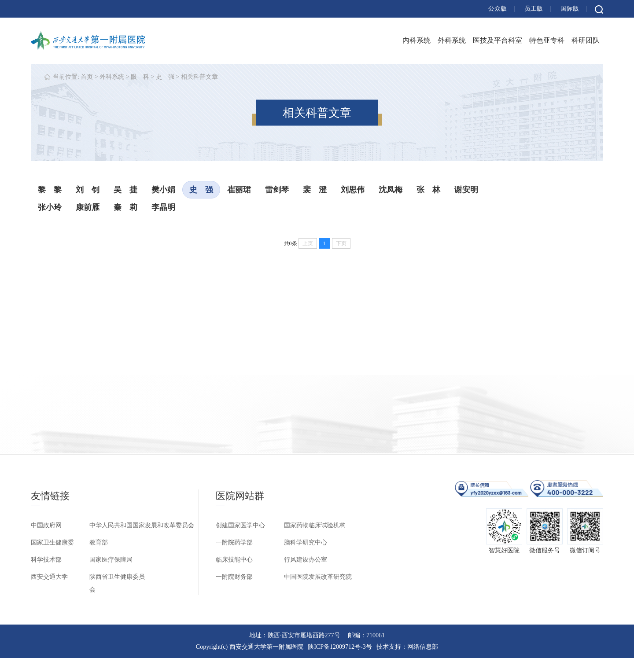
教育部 (98, 542)
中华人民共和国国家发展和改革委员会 (141, 525)
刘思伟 (353, 189)
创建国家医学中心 (240, 525)
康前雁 (88, 207)
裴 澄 (315, 189)
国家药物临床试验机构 (315, 525)
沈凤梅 (390, 189)
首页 (87, 77)
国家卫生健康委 (52, 542)
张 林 (428, 189)
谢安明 (466, 189)
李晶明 (163, 207)
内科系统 (416, 40)
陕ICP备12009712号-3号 (340, 646)
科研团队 (585, 40)
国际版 (569, 8)
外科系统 (452, 40)
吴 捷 (125, 189)
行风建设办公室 (305, 559)
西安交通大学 (49, 576)
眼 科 (140, 77)
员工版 (533, 8)
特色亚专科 (546, 40)
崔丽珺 (239, 189)
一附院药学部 (234, 542)
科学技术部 (46, 559)
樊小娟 (163, 189)
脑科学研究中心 (305, 542)
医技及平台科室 (497, 40)
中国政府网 (46, 525)
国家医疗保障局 (111, 559)
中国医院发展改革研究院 (318, 576)
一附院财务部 (234, 576)
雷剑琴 (277, 189)
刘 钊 (88, 189)
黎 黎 (50, 189)
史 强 (165, 77)
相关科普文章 (199, 77)
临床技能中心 (234, 559)
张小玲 (50, 207)
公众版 (497, 8)
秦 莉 (125, 207)
